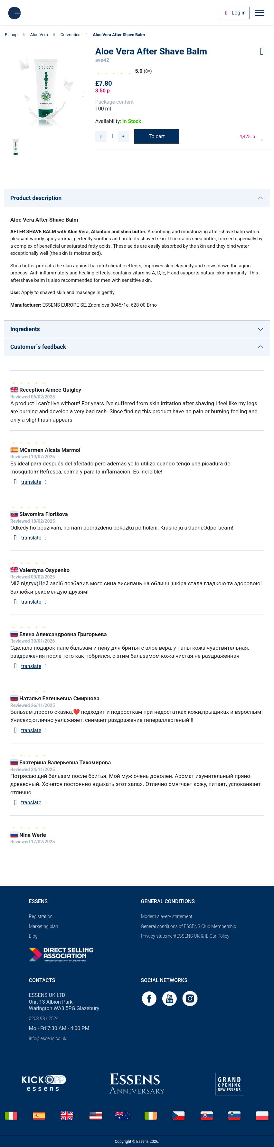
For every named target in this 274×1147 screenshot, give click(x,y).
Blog (33, 936)
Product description (35, 198)
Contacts (42, 980)
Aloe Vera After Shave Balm (119, 34)
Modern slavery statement (167, 916)
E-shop (11, 34)
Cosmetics (70, 34)
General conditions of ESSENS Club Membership (188, 926)
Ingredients (25, 329)
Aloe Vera (39, 34)
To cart (157, 136)
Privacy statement (159, 936)
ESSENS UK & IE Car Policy (202, 936)
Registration (41, 916)
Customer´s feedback (38, 346)
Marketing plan (43, 926)
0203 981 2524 (44, 1018)
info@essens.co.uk (47, 1038)
